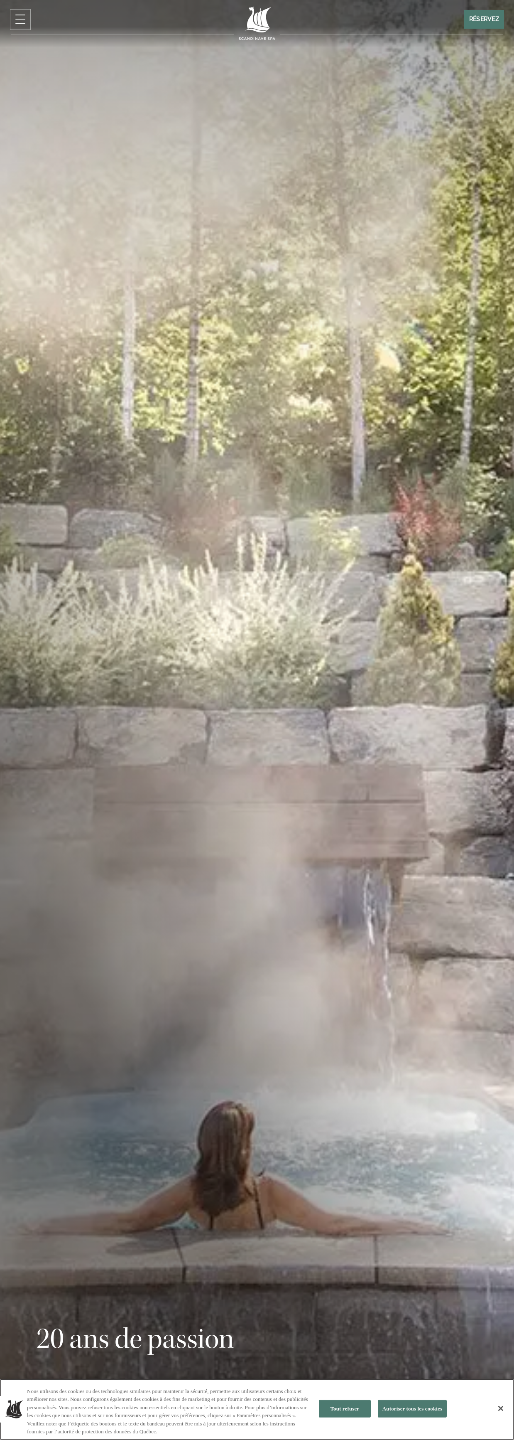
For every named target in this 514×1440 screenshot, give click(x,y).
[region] (257, 1409)
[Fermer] (501, 1408)
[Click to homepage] (257, 23)
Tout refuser (344, 1409)
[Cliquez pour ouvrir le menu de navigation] (20, 20)
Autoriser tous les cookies (412, 1409)
